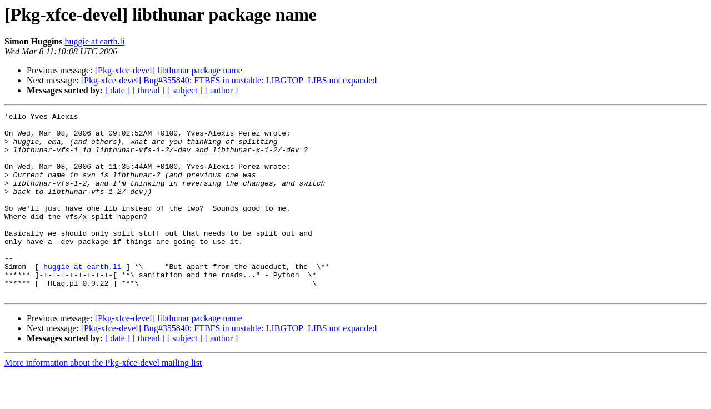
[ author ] (221, 90)
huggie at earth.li (94, 41)
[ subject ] (185, 90)
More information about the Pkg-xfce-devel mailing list (103, 399)
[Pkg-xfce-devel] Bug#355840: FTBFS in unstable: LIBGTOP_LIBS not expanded (229, 80)
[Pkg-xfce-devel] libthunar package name (168, 70)
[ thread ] (148, 90)
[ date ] (117, 90)
